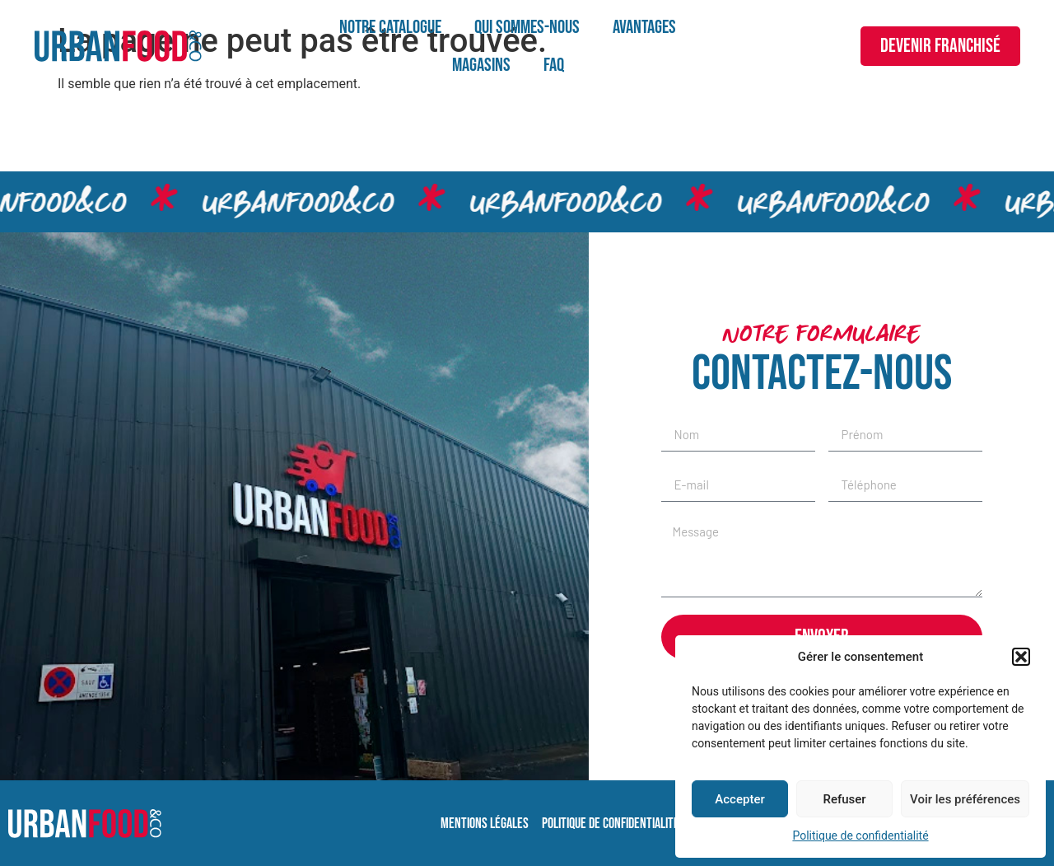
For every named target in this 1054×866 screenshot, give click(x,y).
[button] (1021, 656)
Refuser (844, 799)
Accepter (739, 799)
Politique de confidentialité (860, 835)
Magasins (481, 65)
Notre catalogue (390, 27)
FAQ (553, 65)
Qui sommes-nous (527, 27)
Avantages (644, 27)
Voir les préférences (965, 799)
